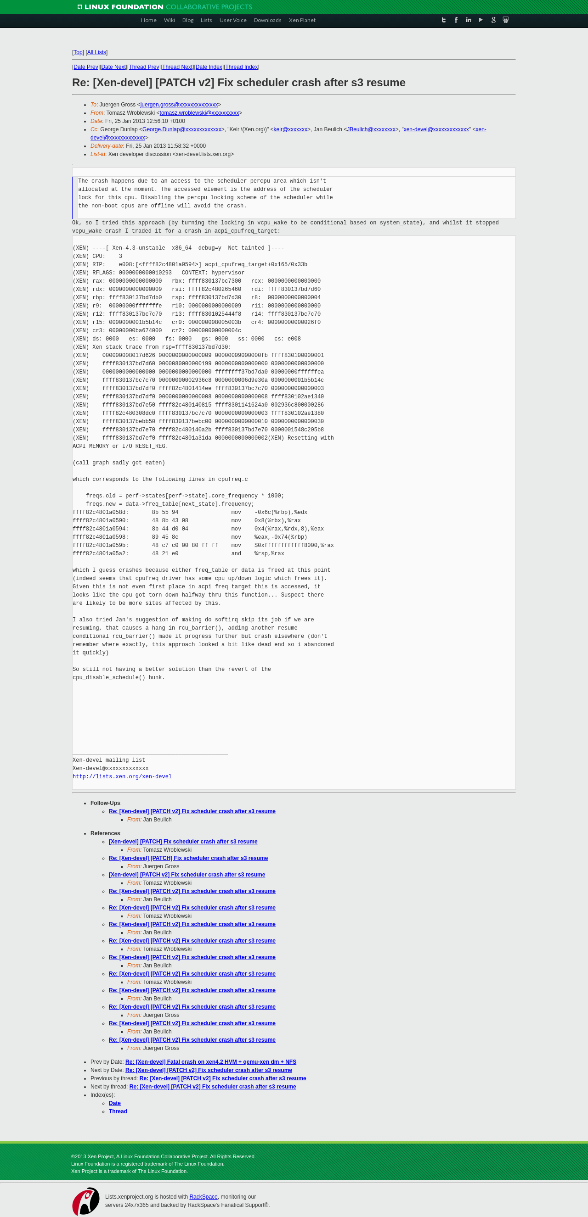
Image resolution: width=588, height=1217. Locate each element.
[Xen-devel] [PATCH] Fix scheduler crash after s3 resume (183, 841)
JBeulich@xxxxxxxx (371, 129)
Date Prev (86, 67)
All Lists (96, 52)
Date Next (113, 67)
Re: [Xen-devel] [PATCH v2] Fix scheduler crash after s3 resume (192, 811)
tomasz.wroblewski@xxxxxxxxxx (199, 113)
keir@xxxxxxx (291, 129)
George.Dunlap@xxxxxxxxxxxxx (181, 129)
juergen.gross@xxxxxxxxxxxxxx (179, 104)
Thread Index (242, 67)
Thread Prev (144, 67)
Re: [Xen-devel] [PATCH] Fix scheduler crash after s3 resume (188, 858)
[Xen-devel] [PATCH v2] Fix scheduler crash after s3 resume (187, 874)
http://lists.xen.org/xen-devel (122, 777)
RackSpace (203, 1197)
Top (78, 52)
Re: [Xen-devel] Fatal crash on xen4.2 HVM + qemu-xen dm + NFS (210, 1062)
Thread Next (177, 67)
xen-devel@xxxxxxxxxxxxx (436, 129)
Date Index (209, 67)
